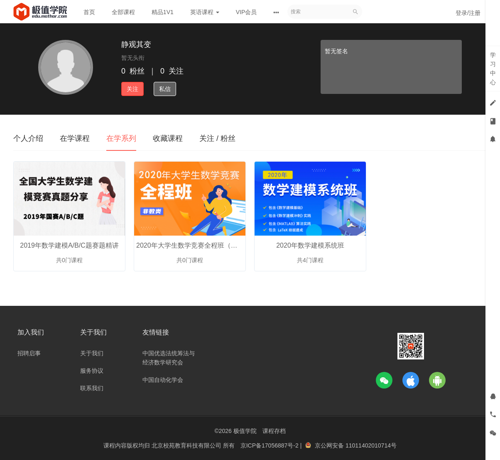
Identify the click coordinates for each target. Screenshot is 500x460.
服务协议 (91, 370)
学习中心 (493, 69)
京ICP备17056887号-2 (270, 445)
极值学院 (245, 431)
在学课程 (75, 138)
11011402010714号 (371, 445)
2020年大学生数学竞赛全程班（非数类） (196, 245)
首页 (89, 12)
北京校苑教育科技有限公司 (187, 445)
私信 (165, 89)
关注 (132, 89)
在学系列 (121, 138)
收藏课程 (168, 138)
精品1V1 (163, 12)
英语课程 (204, 12)
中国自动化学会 (162, 379)
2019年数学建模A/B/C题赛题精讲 (69, 245)
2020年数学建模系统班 (310, 245)
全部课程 (123, 12)
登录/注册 (468, 13)
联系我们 (91, 388)
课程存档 (274, 431)
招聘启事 (29, 353)
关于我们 (91, 353)
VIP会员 (246, 12)
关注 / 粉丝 (217, 138)
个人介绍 (28, 138)
